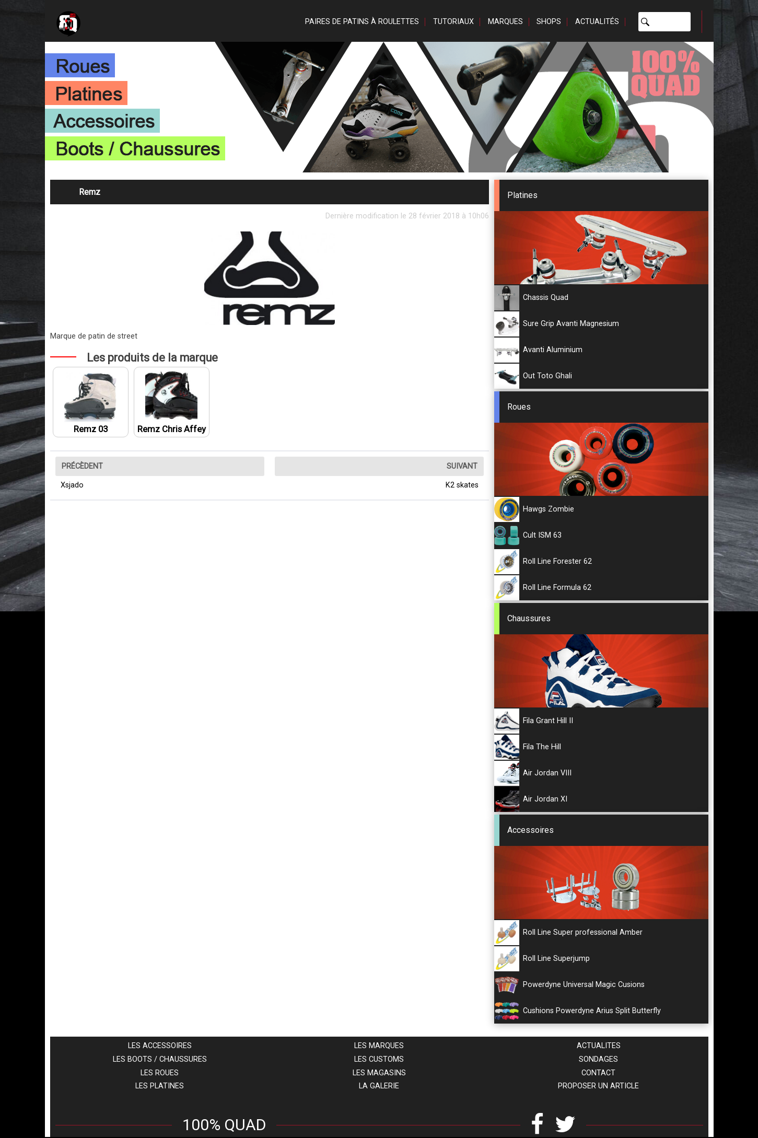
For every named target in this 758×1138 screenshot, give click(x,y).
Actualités (597, 21)
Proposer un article (598, 1086)
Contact (598, 1073)
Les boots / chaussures (160, 1059)
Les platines (159, 1086)
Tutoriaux (453, 21)
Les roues (160, 1073)
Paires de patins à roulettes (362, 21)
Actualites (599, 1045)
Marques (505, 21)
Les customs (379, 1059)
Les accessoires (160, 1045)
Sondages (598, 1059)
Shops (549, 21)
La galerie (379, 1086)
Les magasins (379, 1073)
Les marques (379, 1045)
